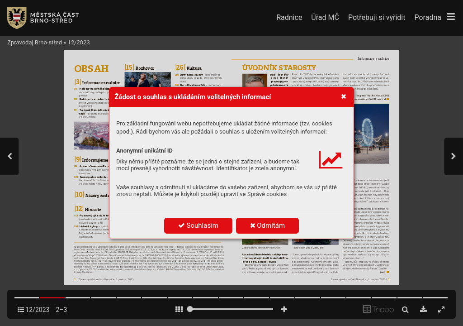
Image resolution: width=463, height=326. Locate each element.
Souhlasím (198, 225)
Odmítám (267, 225)
